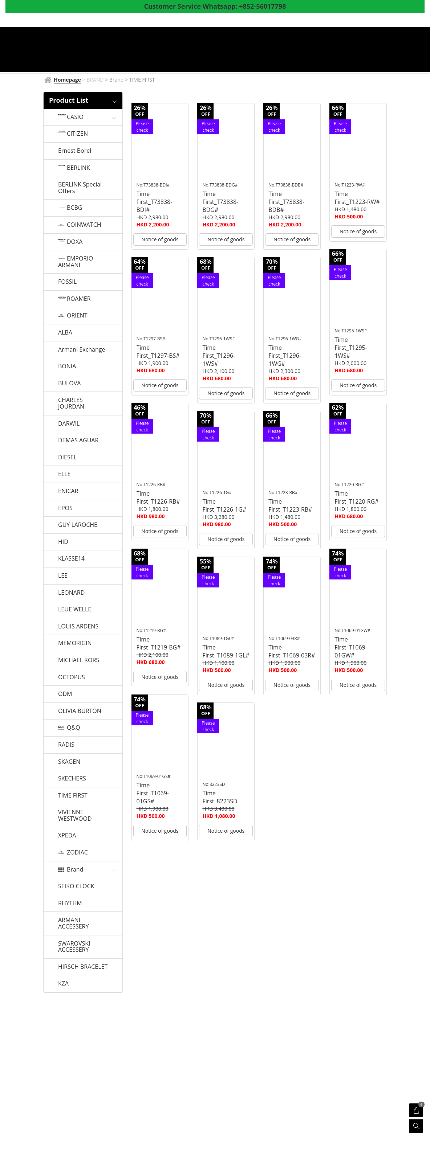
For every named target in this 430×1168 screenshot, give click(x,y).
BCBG (74, 208)
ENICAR (68, 491)
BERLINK (78, 168)
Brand (75, 869)
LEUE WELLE (74, 609)
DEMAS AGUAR (78, 440)
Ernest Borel (74, 151)
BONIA (67, 366)
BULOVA (69, 383)
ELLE (64, 474)
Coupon (335, 50)
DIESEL (67, 457)
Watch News (225, 50)
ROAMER (79, 299)
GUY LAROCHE (77, 525)
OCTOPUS (71, 677)
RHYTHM (70, 903)
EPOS (65, 508)
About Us (370, 50)
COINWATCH (84, 225)
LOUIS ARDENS (78, 626)
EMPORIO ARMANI (75, 261)
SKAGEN (69, 762)
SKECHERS (72, 778)
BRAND (186, 50)
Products (271, 50)
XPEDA (67, 835)
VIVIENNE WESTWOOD (75, 815)
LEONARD (71, 593)
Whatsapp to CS (187, 62)
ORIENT (77, 315)
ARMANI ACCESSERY (73, 923)
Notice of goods (159, 239)
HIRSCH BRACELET (83, 967)
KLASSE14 (71, 559)
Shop (305, 50)
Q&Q (73, 728)
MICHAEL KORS (78, 660)
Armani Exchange (81, 350)
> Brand (115, 79)
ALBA (65, 332)
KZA (63, 983)
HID (63, 542)
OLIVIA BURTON (79, 711)
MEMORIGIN (75, 643)
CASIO (75, 117)
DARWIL (69, 424)
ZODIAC (77, 852)
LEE (63, 576)
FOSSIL (67, 282)
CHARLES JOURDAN (71, 403)
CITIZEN (77, 134)
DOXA (74, 242)
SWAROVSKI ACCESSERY (74, 946)
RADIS (66, 745)
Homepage (150, 50)
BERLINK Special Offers (80, 187)
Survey (144, 62)
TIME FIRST (73, 795)
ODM (65, 694)
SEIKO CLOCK (76, 886)
